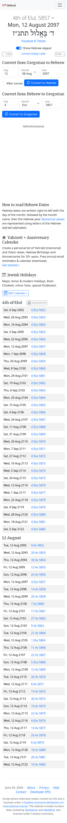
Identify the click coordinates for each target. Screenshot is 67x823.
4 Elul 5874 (38, 471)
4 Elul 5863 (38, 390)
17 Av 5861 (38, 611)
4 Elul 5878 (38, 500)
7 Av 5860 (37, 604)
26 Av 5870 (38, 677)
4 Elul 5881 (38, 522)
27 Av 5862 (38, 618)
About (31, 788)
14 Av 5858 (38, 589)
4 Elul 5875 (38, 478)
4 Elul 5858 (38, 354)
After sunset (14, 83)
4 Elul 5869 (38, 434)
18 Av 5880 (38, 750)
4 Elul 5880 (38, 514)
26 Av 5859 (38, 596)
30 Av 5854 (38, 560)
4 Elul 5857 (38, 346)
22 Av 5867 (38, 655)
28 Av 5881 (38, 757)
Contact (21, 792)
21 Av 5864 (38, 633)
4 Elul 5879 (38, 507)
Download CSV (36, 303)
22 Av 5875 (38, 713)
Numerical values (53, 219)
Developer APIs (40, 792)
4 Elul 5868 (38, 427)
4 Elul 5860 (38, 368)
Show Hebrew (37, 48)
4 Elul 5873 (38, 463)
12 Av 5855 (38, 567)
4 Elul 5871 (38, 449)
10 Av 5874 (38, 706)
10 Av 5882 (38, 764)
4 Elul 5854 (38, 325)
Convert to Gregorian (20, 114)
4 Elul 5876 (38, 485)
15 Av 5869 (38, 669)
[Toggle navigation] (60, 5)
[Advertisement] (33, 163)
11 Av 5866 (38, 647)
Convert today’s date (33, 53)
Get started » (10, 265)
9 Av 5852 (37, 545)
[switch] (19, 48)
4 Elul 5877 (38, 493)
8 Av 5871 (37, 684)
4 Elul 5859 (38, 361)
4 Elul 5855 (38, 332)
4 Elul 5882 (38, 529)
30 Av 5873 (38, 699)
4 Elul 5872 (38, 456)
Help (56, 788)
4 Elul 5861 (38, 376)
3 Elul (7, 54)
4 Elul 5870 (38, 441)
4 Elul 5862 (38, 383)
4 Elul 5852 (38, 310)
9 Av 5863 (37, 626)
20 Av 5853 (38, 553)
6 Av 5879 (37, 742)
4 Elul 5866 (38, 412)
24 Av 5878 (38, 735)
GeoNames (31, 810)
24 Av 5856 (38, 574)
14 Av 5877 (38, 728)
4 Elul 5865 (38, 405)
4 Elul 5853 (38, 317)
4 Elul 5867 (38, 419)
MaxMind (49, 810)
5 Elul (60, 54)
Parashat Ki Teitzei (33, 41)
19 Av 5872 (38, 691)
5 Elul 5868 (38, 662)
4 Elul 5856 (38, 339)
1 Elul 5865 (38, 640)
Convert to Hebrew (41, 83)
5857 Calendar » (15, 293)
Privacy (44, 788)
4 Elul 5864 (38, 398)
